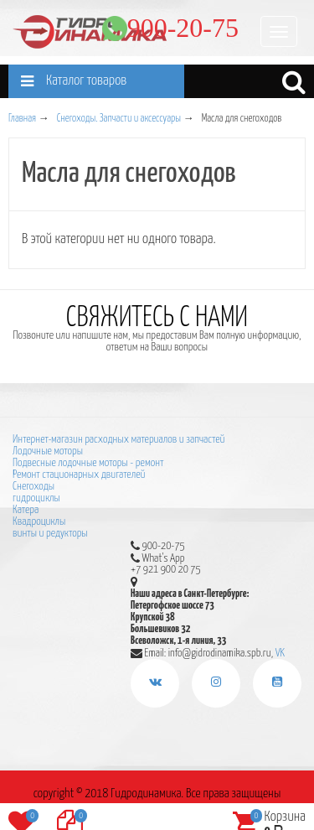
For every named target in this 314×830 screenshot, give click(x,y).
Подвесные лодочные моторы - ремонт (88, 463)
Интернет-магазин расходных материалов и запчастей (118, 439)
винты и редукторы (50, 533)
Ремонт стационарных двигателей (79, 474)
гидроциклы (36, 498)
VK (280, 652)
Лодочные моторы (48, 451)
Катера (26, 510)
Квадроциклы (39, 521)
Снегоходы (33, 486)
